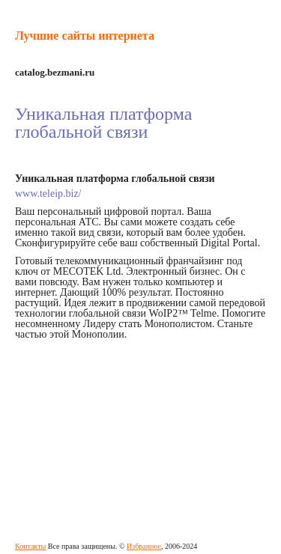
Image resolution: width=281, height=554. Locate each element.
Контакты (30, 546)
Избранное (144, 546)
